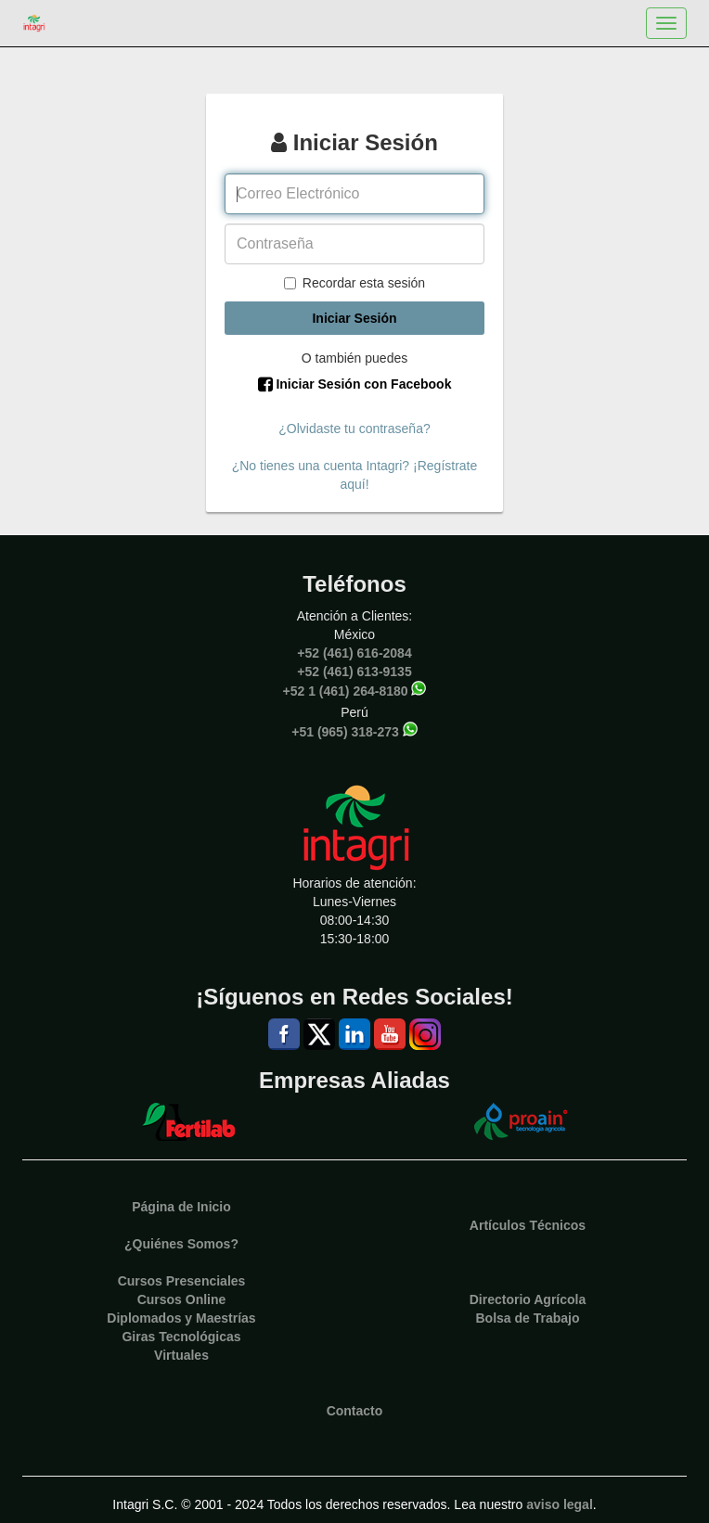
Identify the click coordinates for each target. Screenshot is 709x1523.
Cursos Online (181, 1299)
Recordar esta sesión (354, 282)
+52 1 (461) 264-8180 (345, 690)
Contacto (355, 1410)
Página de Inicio (181, 1206)
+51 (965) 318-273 (345, 730)
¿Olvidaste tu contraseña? (354, 428)
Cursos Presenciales (182, 1280)
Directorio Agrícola (528, 1299)
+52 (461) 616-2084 (354, 653)
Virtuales (181, 1355)
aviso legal (559, 1504)
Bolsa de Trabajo (527, 1318)
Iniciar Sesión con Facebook (355, 384)
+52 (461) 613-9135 (354, 671)
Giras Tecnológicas (181, 1336)
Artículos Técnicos (528, 1225)
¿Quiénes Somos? (181, 1243)
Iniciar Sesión (354, 318)
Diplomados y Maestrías (181, 1318)
